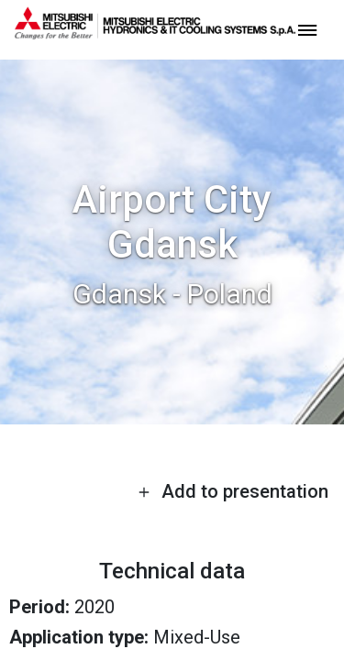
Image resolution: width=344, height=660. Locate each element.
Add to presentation (233, 491)
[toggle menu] (307, 29)
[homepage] (155, 32)
